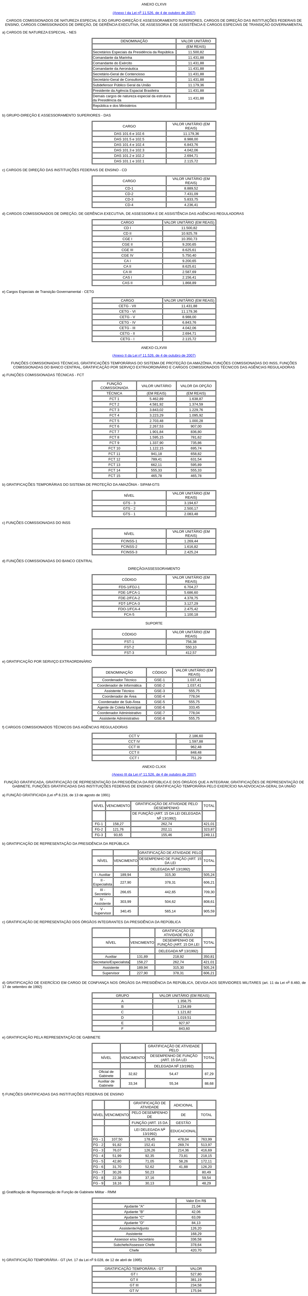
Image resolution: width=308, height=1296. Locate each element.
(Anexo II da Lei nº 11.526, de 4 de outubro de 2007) (153, 355)
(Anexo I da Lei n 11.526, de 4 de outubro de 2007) (154, 13)
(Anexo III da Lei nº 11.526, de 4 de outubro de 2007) (154, 774)
